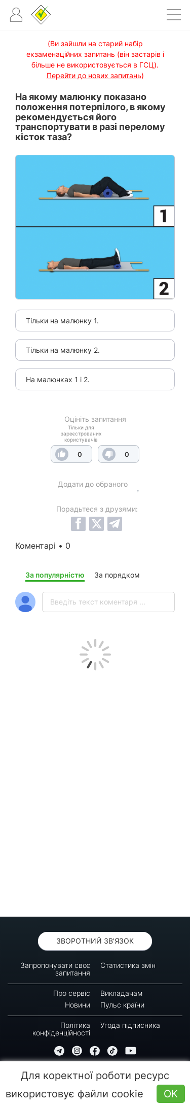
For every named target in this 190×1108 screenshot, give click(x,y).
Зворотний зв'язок (95, 940)
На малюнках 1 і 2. (58, 379)
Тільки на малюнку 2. (63, 350)
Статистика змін (128, 965)
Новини (77, 1005)
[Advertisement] (95, 791)
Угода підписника (130, 1025)
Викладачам (121, 993)
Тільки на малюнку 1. (62, 320)
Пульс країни (122, 1005)
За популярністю (55, 574)
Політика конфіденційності (61, 1028)
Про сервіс (71, 993)
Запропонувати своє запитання (55, 969)
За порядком (117, 574)
